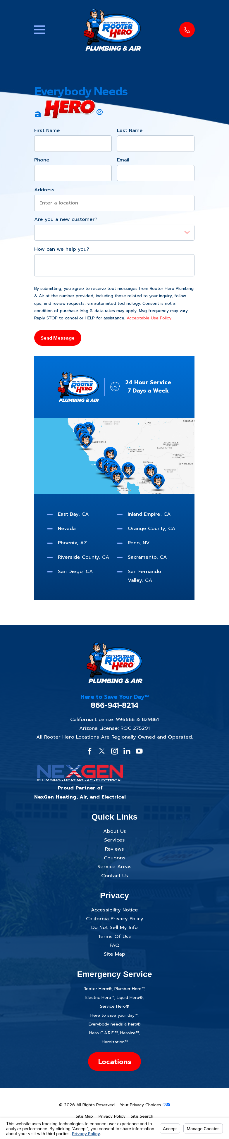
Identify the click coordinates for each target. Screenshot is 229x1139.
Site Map (114, 954)
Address (44, 189)
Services (114, 840)
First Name (47, 130)
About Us (114, 831)
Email (123, 160)
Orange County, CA (152, 528)
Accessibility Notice (114, 909)
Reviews (114, 849)
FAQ (114, 945)
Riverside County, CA (83, 557)
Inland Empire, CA (149, 514)
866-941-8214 (115, 705)
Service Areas (114, 866)
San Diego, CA (75, 571)
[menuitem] (84, 1116)
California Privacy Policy (114, 918)
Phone (41, 160)
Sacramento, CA (147, 557)
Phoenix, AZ (72, 542)
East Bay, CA (73, 514)
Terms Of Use (115, 936)
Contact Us (114, 875)
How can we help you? (61, 249)
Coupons (114, 857)
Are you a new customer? (65, 219)
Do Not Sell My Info (114, 927)
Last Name (130, 130)
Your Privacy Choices (145, 1105)
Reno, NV (139, 542)
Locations (114, 1061)
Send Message (58, 337)
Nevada (67, 528)
